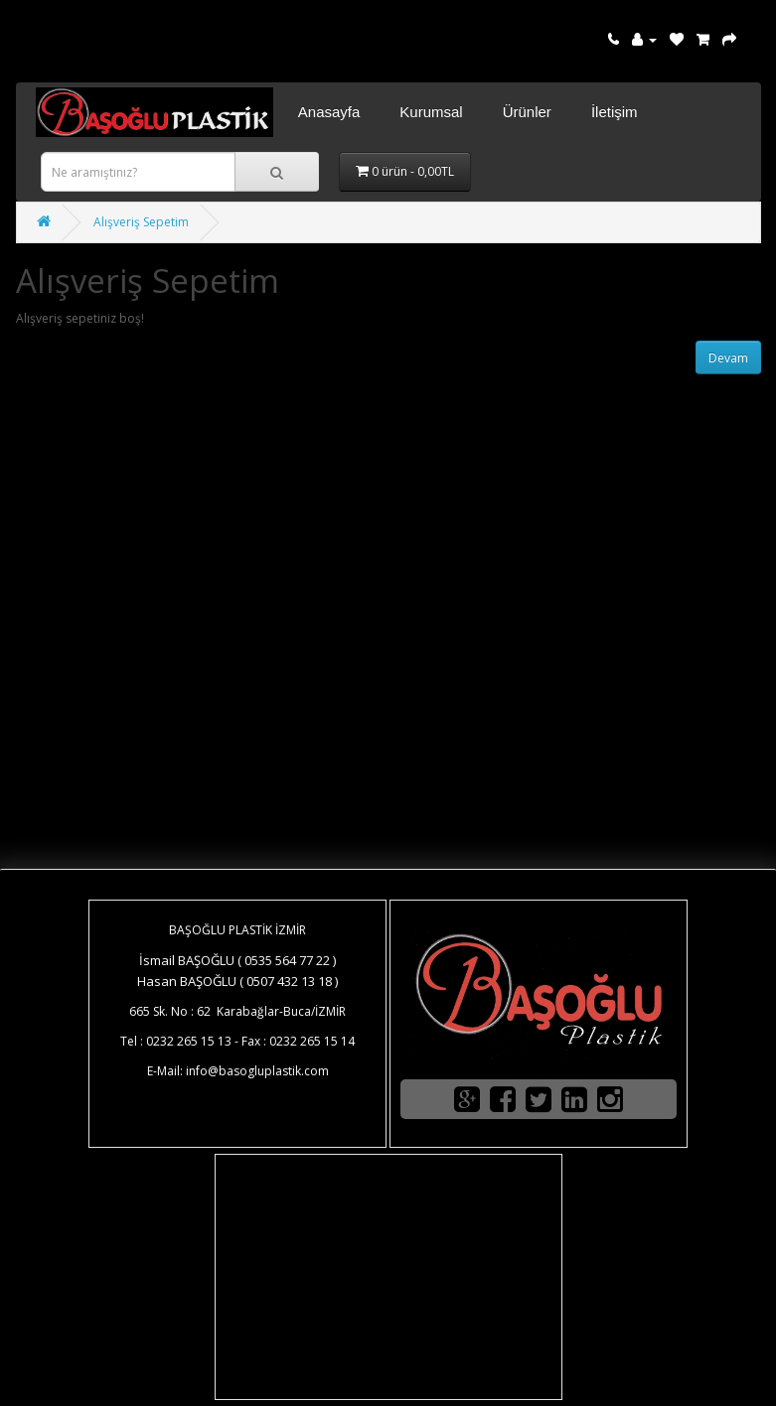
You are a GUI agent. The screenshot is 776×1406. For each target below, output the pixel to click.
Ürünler (527, 111)
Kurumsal (430, 111)
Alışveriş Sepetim (141, 221)
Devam (728, 358)
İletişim (614, 111)
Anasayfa (329, 111)
